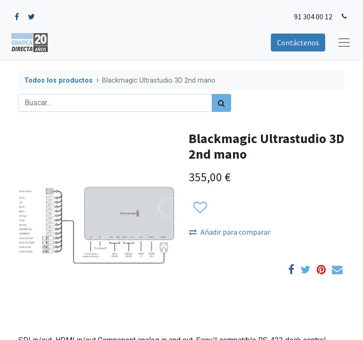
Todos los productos (58, 80)
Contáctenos (298, 42)
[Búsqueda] (221, 103)
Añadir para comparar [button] (229, 232)
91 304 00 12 (313, 16)
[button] (200, 208)
